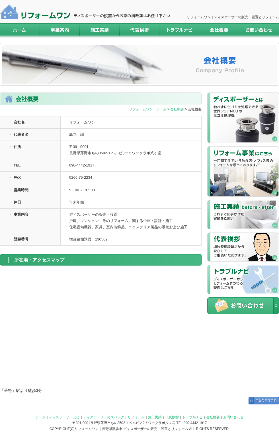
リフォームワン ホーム (148, 109)
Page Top (264, 400)
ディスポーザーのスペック (103, 417)
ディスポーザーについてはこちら (243, 117)
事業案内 (60, 29)
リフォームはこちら (243, 171)
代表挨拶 (139, 29)
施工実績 (100, 29)
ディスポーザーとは (64, 417)
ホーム (20, 29)
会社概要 (219, 29)
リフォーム (136, 417)
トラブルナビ (179, 29)
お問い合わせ (259, 29)
